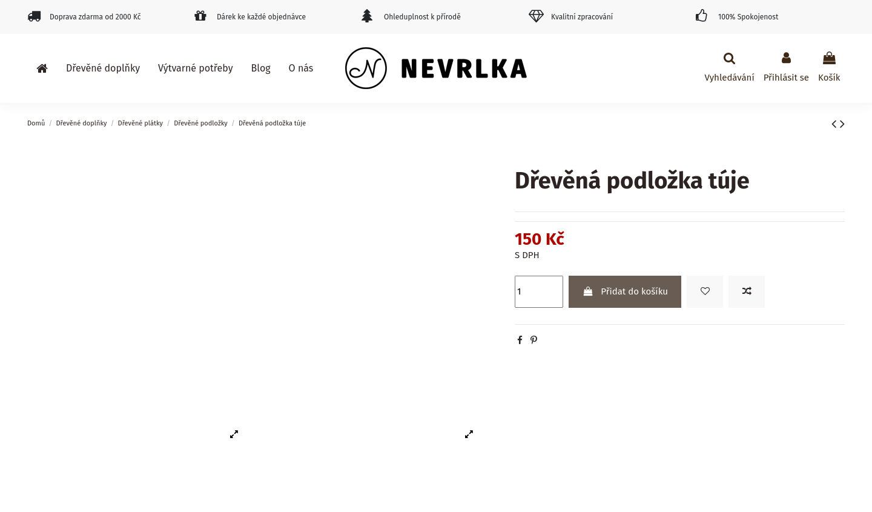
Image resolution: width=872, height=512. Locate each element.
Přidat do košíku (624, 291)
